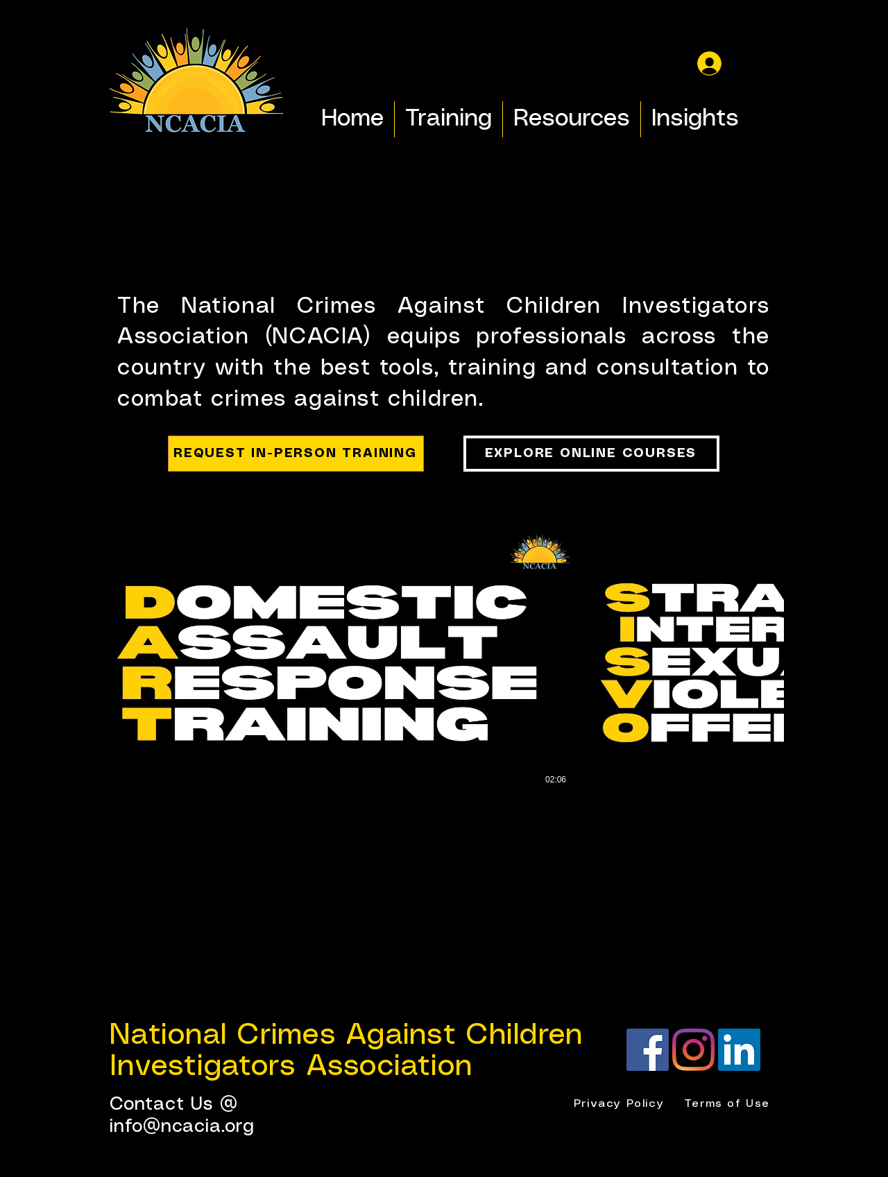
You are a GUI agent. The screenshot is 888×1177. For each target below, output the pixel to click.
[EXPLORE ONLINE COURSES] (591, 454)
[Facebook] (647, 1050)
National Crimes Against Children (346, 1035)
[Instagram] (693, 1050)
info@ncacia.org (182, 1126)
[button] (151, 508)
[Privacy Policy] (620, 1104)
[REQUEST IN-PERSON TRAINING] (296, 454)
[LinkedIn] (739, 1050)
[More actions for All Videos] (151, 508)
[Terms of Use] (728, 1104)
